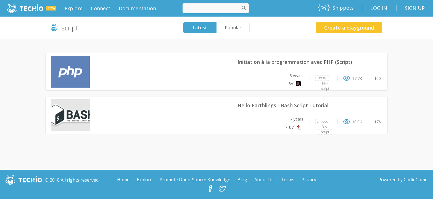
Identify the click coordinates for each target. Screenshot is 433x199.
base (322, 78)
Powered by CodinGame (402, 180)
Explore (144, 180)
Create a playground (349, 27)
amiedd (322, 121)
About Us (264, 180)
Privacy (309, 180)
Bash (325, 126)
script (325, 88)
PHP (325, 83)
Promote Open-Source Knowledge (195, 180)
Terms (287, 180)
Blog (242, 180)
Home (123, 180)
